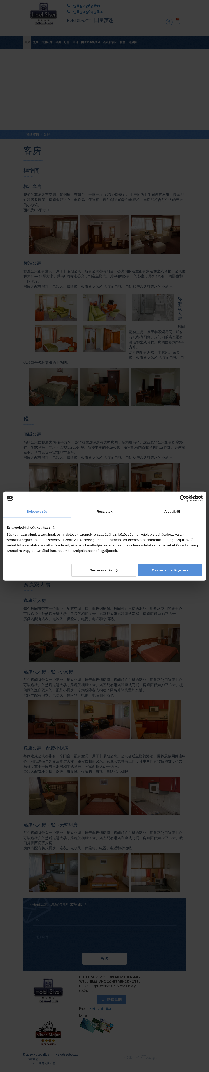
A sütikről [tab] (172, 511)
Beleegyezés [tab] (37, 511)
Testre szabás (104, 570)
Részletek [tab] (104, 511)
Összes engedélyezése (170, 570)
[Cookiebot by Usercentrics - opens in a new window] (183, 498)
